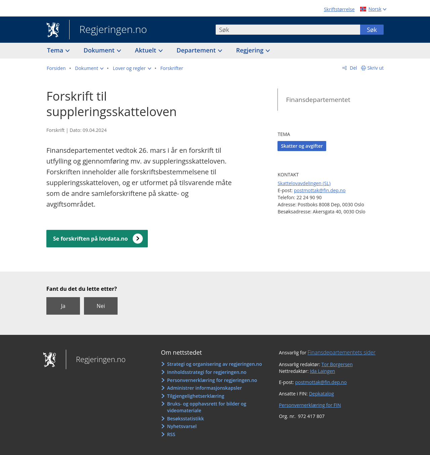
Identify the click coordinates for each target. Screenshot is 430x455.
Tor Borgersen (337, 364)
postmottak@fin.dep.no (320, 190)
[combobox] (288, 30)
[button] (89, 68)
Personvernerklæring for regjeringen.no (212, 380)
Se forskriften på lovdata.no (90, 238)
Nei (100, 306)
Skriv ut (376, 68)
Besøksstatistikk (185, 418)
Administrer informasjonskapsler (204, 388)
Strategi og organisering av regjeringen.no (214, 364)
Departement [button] (197, 50)
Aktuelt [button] (146, 50)
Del (353, 68)
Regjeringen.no (108, 30)
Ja (63, 306)
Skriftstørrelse (339, 9)
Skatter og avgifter (302, 146)
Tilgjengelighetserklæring (195, 396)
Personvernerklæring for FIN (310, 405)
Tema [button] (56, 50)
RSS (171, 434)
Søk (372, 30)
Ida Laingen (322, 371)
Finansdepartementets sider (342, 352)
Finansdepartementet (318, 99)
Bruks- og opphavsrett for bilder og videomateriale (206, 407)
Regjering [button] (250, 50)
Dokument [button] (100, 50)
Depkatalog (321, 393)
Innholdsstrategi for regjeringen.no (206, 372)
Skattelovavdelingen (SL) (303, 183)
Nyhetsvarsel (182, 426)
